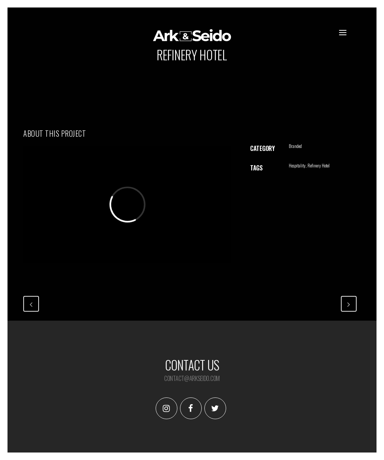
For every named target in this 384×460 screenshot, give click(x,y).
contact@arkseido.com (192, 378)
